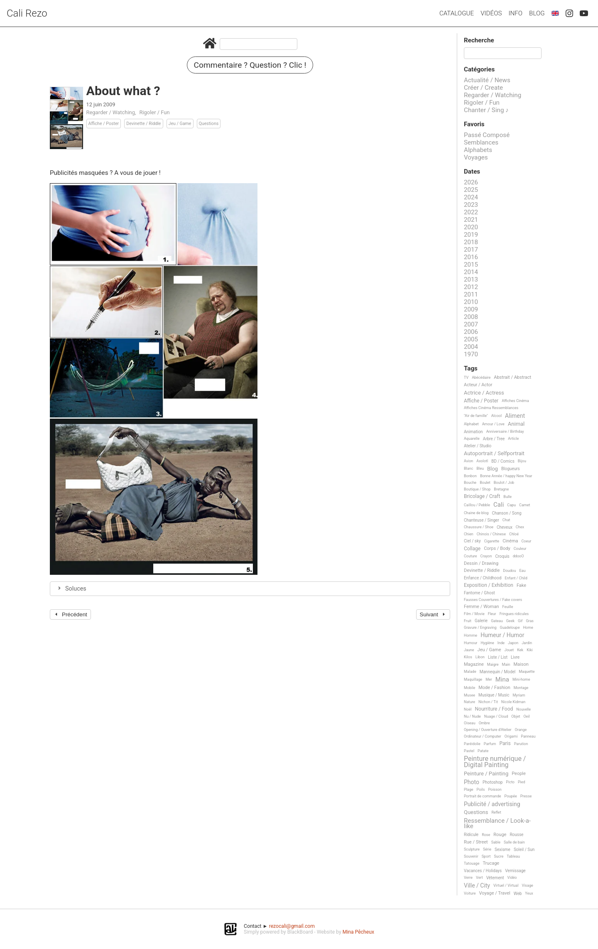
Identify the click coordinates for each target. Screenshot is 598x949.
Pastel (469, 751)
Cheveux (504, 527)
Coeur (527, 541)
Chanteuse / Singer (481, 520)
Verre (468, 877)
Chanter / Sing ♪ (486, 110)
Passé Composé (487, 135)
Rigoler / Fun (155, 112)
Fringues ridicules (514, 614)
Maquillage (473, 679)
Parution (521, 743)
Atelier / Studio (477, 446)
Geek (510, 621)
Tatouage (471, 863)
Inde (501, 643)
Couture (470, 556)
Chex (520, 527)
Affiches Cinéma (515, 400)
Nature (469, 702)
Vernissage (515, 871)
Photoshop (492, 782)
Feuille (507, 606)
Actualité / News (487, 80)
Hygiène (487, 643)
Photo (471, 782)
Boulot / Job (504, 482)
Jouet (509, 650)
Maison (520, 664)
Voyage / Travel (494, 893)
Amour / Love (493, 424)
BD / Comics (503, 461)
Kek (520, 650)
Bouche (470, 482)
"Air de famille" (476, 415)
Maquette (526, 671)
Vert (479, 877)
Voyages (476, 157)
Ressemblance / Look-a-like (497, 823)
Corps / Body (497, 549)
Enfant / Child (516, 578)
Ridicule (471, 834)
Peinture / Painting (486, 773)
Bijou (522, 461)
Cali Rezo (27, 13)
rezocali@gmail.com (292, 926)
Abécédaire (481, 377)
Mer (488, 679)
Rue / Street (476, 842)
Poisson (494, 789)
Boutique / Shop (477, 489)
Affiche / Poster (103, 123)
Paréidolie (472, 743)
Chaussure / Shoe (478, 527)
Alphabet (471, 424)
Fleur (492, 614)
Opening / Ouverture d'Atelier (488, 729)
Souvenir (471, 856)
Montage (521, 687)
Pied (521, 782)
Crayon (486, 556)
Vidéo (512, 877)
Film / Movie (474, 614)
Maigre (493, 664)
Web (518, 893)
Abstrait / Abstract (512, 377)
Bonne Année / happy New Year (506, 476)
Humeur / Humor (502, 635)
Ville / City (477, 885)
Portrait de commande (482, 796)
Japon (513, 643)
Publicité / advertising (492, 804)
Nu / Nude (472, 716)
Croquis (502, 556)
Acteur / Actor (478, 385)
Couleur (520, 548)
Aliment (515, 416)
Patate (483, 751)
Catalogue (456, 13)
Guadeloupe (510, 627)
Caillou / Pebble (477, 505)
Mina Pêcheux (358, 932)
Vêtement (495, 878)
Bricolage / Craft (482, 496)
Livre (515, 657)
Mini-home (521, 679)
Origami (511, 736)
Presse (526, 796)
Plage (468, 789)
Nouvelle (523, 709)
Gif (520, 621)
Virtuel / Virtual (505, 885)
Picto (510, 782)
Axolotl (482, 461)
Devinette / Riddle (143, 123)
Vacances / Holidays (483, 871)
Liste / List (497, 657)
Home (528, 627)
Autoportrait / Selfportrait (494, 453)
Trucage (491, 863)
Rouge (499, 835)
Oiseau (469, 723)
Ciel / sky (472, 541)
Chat (506, 520)
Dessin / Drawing (481, 564)
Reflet (496, 812)
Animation (473, 432)
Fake (521, 586)
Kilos (468, 657)
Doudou (509, 570)
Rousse (516, 834)
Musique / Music (494, 695)
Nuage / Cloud (496, 716)
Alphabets (478, 150)
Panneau (528, 736)
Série (487, 849)
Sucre (498, 856)
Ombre (484, 723)
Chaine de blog (476, 513)
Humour (470, 643)
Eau (522, 570)
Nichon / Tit (488, 702)
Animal (516, 424)
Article (513, 438)
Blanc (468, 468)
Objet (515, 716)
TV (466, 377)
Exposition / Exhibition (488, 585)
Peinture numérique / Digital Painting (495, 762)
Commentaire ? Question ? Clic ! (250, 65)
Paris (504, 743)
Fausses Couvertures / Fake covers (493, 599)
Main (506, 664)
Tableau (513, 856)
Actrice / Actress (484, 392)
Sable (495, 842)
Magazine (474, 664)
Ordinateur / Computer (482, 736)
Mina (502, 680)
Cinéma (510, 541)
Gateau (497, 621)
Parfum (490, 743)
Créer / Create (483, 87)
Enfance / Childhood (482, 578)
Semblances (481, 142)
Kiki (530, 650)
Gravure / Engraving (480, 627)
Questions (209, 123)
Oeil (526, 716)
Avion (468, 461)
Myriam (519, 695)
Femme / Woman (481, 607)
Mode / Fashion (494, 688)
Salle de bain (514, 842)
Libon (480, 657)
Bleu (480, 468)
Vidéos (491, 13)
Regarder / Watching (110, 112)
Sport (486, 856)
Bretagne (501, 489)
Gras (530, 621)
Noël (468, 709)
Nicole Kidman (513, 702)
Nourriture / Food (494, 709)
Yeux (529, 893)
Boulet (485, 482)
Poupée (511, 796)
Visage (527, 885)
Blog (537, 13)
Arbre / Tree (494, 439)
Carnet (524, 505)
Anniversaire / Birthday (505, 431)
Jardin (527, 643)
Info (515, 13)
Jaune (469, 650)
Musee (469, 695)
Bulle (507, 496)
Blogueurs (510, 469)
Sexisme (502, 849)
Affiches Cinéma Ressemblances (491, 408)
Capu (511, 505)
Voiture (470, 893)
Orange (521, 729)
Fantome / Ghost (479, 593)
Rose (486, 834)
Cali (498, 505)
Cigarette (491, 541)
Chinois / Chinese (491, 534)
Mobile (469, 687)
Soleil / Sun (524, 849)
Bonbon (470, 476)
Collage (472, 549)
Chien (468, 534)
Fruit (467, 621)
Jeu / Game (180, 123)
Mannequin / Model (498, 672)
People (519, 774)
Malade (470, 671)
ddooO (518, 556)
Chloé (514, 534)
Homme (470, 635)
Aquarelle (472, 438)
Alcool (496, 415)
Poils (481, 789)
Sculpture (472, 849)
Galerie (481, 621)
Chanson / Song (506, 513)
